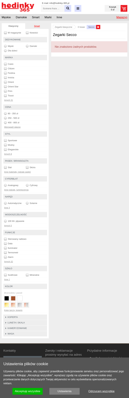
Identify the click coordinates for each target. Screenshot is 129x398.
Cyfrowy (32, 185)
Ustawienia (64, 391)
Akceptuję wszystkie (27, 391)
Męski (9, 46)
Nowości (32, 32)
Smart (37, 26)
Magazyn (121, 17)
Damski (31, 46)
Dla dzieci (10, 50)
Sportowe (10, 140)
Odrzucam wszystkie (101, 391)
